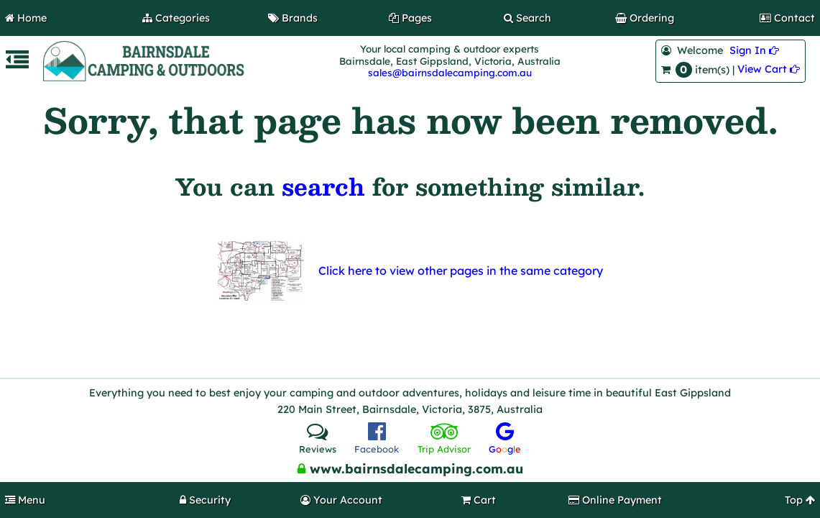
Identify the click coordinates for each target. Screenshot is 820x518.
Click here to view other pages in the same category (460, 270)
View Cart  (768, 69)
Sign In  (754, 50)
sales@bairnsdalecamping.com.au (450, 72)
